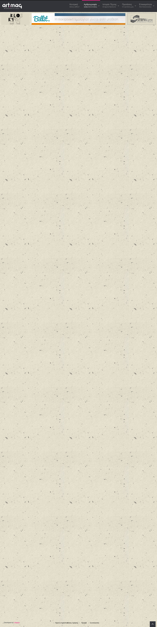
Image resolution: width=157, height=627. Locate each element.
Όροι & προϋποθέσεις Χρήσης (66, 623)
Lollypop (17, 623)
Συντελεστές (94, 623)
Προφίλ (84, 623)
